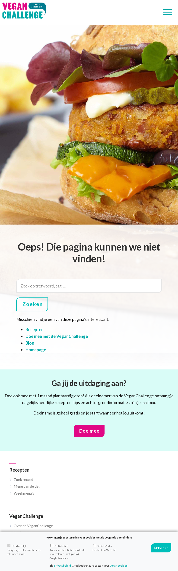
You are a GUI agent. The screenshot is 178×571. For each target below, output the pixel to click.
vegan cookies (118, 565)
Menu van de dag (27, 486)
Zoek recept (23, 479)
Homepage (35, 349)
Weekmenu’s (24, 493)
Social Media (104, 547)
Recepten (34, 329)
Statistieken (67, 552)
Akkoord (161, 548)
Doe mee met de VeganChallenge (56, 336)
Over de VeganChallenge (33, 525)
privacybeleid (62, 565)
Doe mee (89, 431)
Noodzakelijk (23, 550)
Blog (29, 343)
